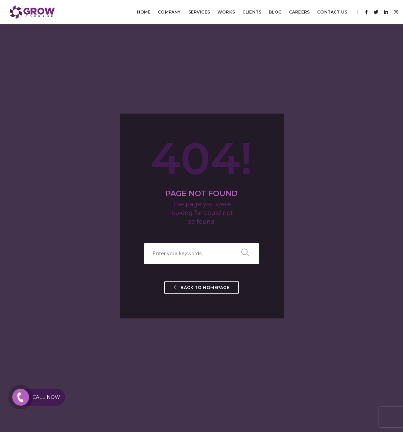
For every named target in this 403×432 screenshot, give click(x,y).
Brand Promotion (142, 355)
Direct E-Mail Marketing (66, 355)
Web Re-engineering (226, 363)
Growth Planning (306, 363)
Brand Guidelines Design (148, 323)
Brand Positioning (142, 347)
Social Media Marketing (65, 323)
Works (226, 12)
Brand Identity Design (146, 331)
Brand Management (145, 339)
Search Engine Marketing (67, 339)
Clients (251, 12)
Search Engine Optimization (71, 331)
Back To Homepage (201, 202)
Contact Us (332, 12)
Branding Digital (141, 363)
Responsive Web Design (230, 339)
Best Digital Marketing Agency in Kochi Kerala (120, 404)
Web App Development (230, 347)
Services (199, 12)
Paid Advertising (59, 347)
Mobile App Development (232, 331)
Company (169, 12)
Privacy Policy (384, 404)
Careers (299, 12)
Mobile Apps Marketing (65, 363)
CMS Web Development (230, 323)
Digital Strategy (304, 355)
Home (144, 12)
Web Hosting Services (227, 355)
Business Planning (307, 347)
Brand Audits (301, 331)
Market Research (305, 323)
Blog (275, 12)
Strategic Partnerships (310, 339)
